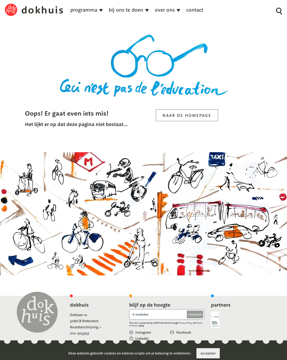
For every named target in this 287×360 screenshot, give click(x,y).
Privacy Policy (185, 323)
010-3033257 (79, 333)
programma (83, 10)
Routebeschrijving (84, 327)
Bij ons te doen (126, 10)
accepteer (208, 353)
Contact (194, 10)
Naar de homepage (187, 115)
